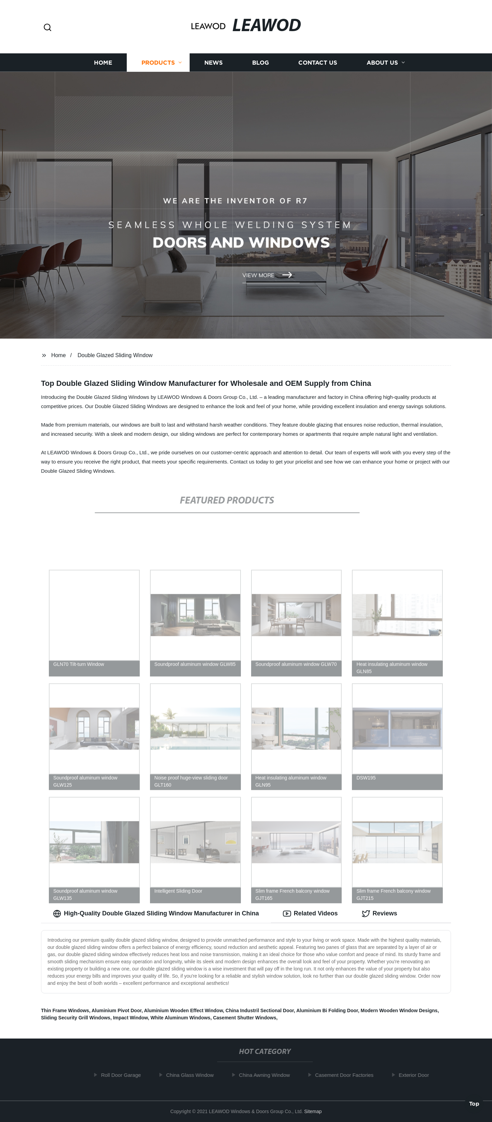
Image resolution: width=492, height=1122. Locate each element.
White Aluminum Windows (180, 1017)
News (213, 62)
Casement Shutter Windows (244, 1017)
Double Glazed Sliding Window (115, 355)
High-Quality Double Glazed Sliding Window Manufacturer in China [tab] (156, 914)
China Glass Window (193, 1075)
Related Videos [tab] (310, 914)
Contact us (317, 62)
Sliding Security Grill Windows (75, 1017)
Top (474, 1104)
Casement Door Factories (347, 1075)
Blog (260, 62)
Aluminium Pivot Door (116, 1010)
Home (103, 62)
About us (382, 62)
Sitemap (313, 1111)
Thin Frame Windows (65, 1010)
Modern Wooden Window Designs (398, 1010)
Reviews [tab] (379, 914)
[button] (47, 28)
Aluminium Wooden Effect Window (183, 1010)
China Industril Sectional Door (260, 1010)
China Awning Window (267, 1075)
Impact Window (130, 1017)
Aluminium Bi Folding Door (327, 1010)
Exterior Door (417, 1075)
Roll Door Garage (124, 1075)
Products (158, 62)
